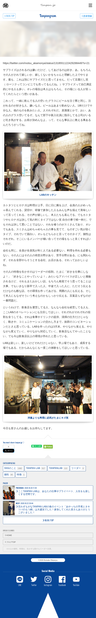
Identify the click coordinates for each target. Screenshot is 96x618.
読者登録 (87, 15)
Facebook (62, 584)
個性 (8, 474)
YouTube (76, 584)
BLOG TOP (10, 15)
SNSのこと (13, 468)
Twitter (34, 584)
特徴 (21, 474)
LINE (19, 584)
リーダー (78, 468)
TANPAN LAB (36, 468)
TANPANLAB (58, 468)
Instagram (48, 584)
